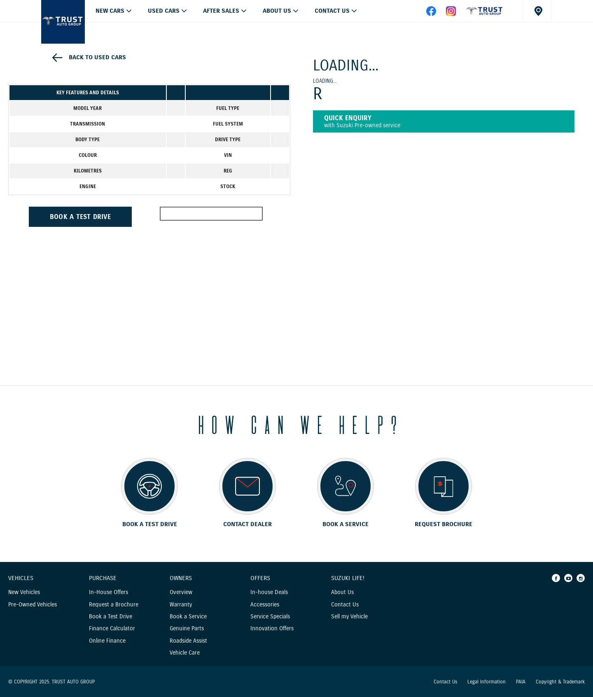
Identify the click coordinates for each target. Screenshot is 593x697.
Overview (181, 592)
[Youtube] (568, 578)
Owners (181, 578)
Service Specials (270, 616)
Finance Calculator (112, 628)
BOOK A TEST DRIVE (80, 217)
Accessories (264, 604)
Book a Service (188, 616)
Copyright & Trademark (560, 681)
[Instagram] (581, 578)
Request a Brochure (113, 604)
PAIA (520, 681)
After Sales (221, 10)
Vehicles (20, 578)
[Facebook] (556, 578)
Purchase (103, 578)
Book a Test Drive (110, 616)
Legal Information (486, 681)
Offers (260, 578)
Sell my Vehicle (349, 616)
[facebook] (484, 14)
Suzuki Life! (347, 578)
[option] (149, 67)
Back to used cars (97, 57)
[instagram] (451, 14)
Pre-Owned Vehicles (32, 604)
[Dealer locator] (537, 11)
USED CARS (164, 10)
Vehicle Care (185, 652)
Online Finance (107, 640)
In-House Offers (108, 592)
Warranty (181, 604)
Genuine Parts (187, 628)
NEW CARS (110, 10)
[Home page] (63, 22)
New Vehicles (24, 592)
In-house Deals (269, 592)
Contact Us (332, 10)
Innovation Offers (272, 628)
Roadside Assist (188, 640)
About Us (277, 10)
